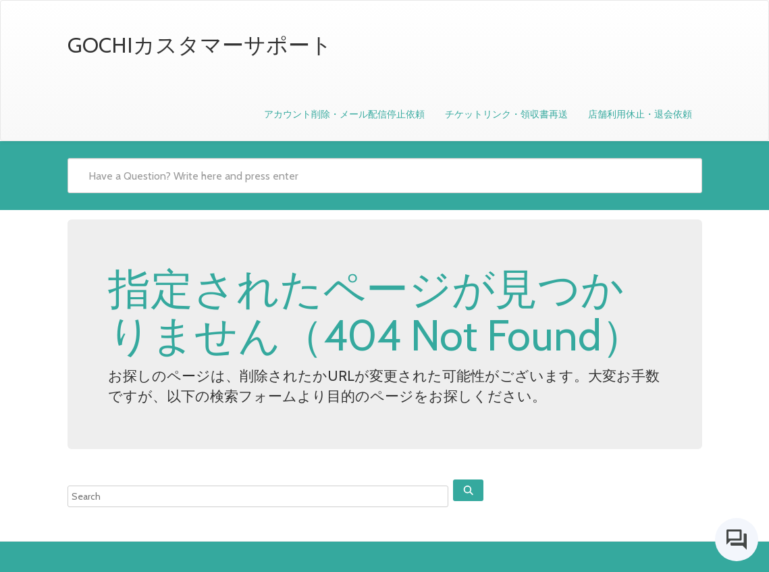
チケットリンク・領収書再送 (506, 114)
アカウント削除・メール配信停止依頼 (344, 114)
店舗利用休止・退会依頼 (640, 114)
